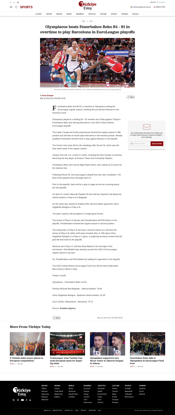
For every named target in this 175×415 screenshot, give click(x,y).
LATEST (39, 14)
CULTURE (103, 14)
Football (127, 388)
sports (26, 7)
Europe (56, 388)
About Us (47, 410)
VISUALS (135, 14)
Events (114, 396)
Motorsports (129, 396)
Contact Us (68, 410)
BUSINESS (80, 14)
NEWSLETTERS (159, 7)
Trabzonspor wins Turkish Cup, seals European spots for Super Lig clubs (66, 361)
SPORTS (114, 14)
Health (100, 391)
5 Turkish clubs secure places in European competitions (26, 359)
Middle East (58, 394)
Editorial (142, 394)
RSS (99, 410)
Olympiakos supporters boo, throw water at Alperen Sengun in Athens (106, 361)
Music (114, 394)
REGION (59, 14)
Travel (100, 396)
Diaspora (45, 396)
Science (100, 402)
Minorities (45, 399)
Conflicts (72, 396)
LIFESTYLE (92, 14)
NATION (49, 14)
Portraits (115, 399)
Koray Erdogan (47, 95)
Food (99, 399)
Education (101, 388)
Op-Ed (141, 391)
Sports (91, 21)
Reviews (115, 402)
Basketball (128, 391)
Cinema (115, 391)
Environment (102, 394)
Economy (87, 388)
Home (83, 21)
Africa (71, 388)
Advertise (92, 410)
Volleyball (128, 394)
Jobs (76, 410)
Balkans (57, 396)
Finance (86, 391)
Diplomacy (45, 394)
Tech (85, 399)
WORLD (69, 14)
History (114, 388)
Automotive (88, 402)
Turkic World (58, 391)
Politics (44, 388)
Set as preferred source (140, 7)
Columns (142, 388)
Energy (86, 394)
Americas (72, 391)
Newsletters (57, 410)
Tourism (87, 396)
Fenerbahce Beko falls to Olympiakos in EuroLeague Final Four (147, 361)
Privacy (83, 410)
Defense (45, 391)
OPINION (124, 14)
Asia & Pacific (73, 394)
